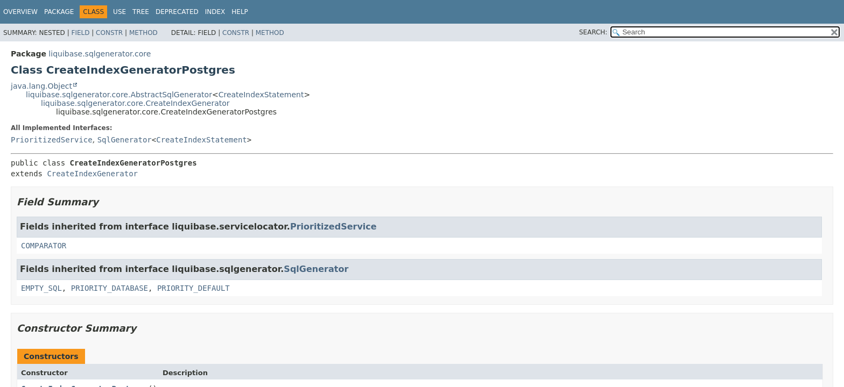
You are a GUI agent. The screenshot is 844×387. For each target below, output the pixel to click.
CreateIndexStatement (261, 94)
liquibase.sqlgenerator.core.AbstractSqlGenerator (119, 94)
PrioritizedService (52, 139)
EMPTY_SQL (41, 288)
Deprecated (177, 12)
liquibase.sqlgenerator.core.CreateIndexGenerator (135, 103)
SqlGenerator (124, 139)
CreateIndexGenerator (92, 173)
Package (59, 12)
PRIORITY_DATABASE (109, 288)
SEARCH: (593, 32)
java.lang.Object (41, 86)
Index (215, 12)
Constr (109, 33)
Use (119, 12)
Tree (140, 12)
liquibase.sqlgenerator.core (99, 53)
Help (239, 12)
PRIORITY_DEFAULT (193, 288)
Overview (20, 12)
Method (143, 33)
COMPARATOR (43, 245)
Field (80, 33)
